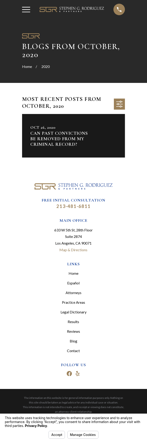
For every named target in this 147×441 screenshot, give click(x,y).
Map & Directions (73, 250)
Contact (73, 350)
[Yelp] (77, 373)
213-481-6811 (73, 206)
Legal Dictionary (73, 312)
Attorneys (73, 292)
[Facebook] (69, 373)
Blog (73, 341)
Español (73, 283)
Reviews (73, 331)
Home (73, 273)
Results (73, 321)
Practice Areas (73, 302)
